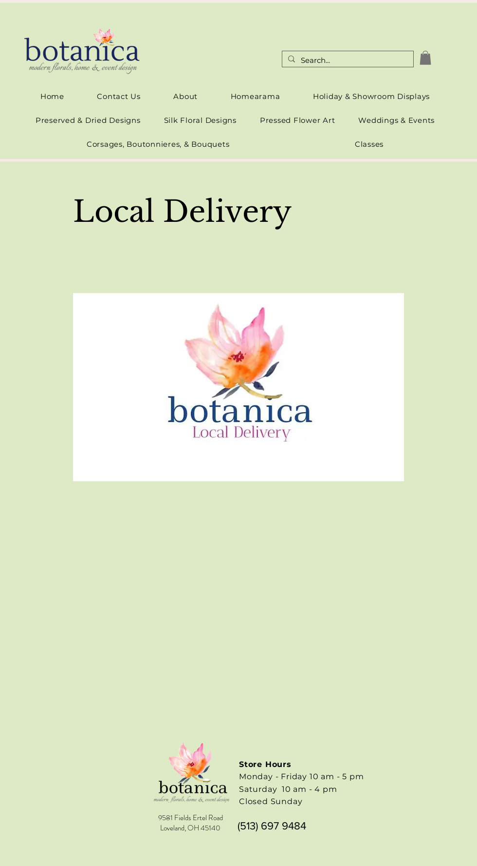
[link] (425, 58)
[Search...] (347, 60)
